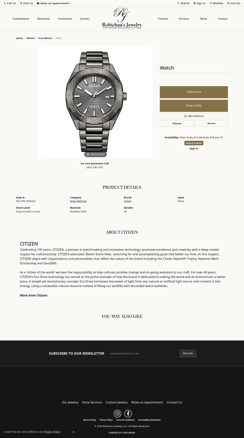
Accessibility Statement (149, 420)
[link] (53, 3)
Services (184, 18)
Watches (31, 38)
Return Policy (89, 420)
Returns (211, 123)
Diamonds (43, 18)
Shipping (177, 123)
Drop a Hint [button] (193, 105)
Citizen (127, 201)
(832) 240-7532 (94, 167)
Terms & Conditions (125, 420)
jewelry (19, 38)
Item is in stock (194, 143)
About (203, 18)
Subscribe (188, 353)
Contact (223, 18)
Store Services (92, 402)
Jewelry (85, 18)
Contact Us (174, 402)
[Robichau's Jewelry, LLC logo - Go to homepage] (122, 19)
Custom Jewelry (117, 402)
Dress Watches (45, 38)
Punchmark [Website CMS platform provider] (129, 432)
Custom (163, 18)
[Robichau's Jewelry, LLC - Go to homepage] (122, 382)
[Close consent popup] (73, 432)
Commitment (20, 18)
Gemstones (65, 18)
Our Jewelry (70, 402)
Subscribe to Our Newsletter (76, 353)
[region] (95, 102)
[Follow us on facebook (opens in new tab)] (128, 413)
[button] (10, 3)
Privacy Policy (106, 420)
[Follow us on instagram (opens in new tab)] (117, 413)
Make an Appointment (147, 402)
